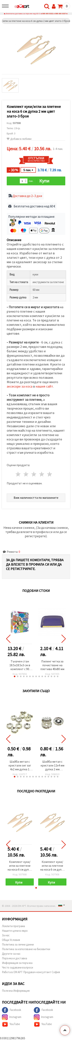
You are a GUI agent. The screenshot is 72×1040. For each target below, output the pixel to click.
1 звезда (18, 474)
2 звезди (26, 474)
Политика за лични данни (18, 944)
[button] (14, 676)
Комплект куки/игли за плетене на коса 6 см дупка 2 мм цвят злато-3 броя (19, 866)
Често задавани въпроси (17, 967)
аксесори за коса (19, 386)
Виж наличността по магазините (36, 497)
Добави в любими (19, 138)
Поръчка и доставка (14, 958)
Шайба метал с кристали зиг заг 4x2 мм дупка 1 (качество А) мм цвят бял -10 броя (20, 766)
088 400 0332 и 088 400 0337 (54, 14)
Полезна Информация (16, 990)
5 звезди (50, 474)
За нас (6, 935)
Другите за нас (11, 953)
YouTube (11, 1024)
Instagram (11, 1017)
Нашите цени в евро (15, 930)
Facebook (11, 1010)
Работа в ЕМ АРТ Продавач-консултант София (31, 972)
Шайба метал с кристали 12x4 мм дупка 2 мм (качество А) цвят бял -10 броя (52, 766)
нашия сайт (44, 386)
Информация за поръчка (17, 963)
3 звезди (34, 474)
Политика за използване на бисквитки (26, 949)
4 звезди (42, 474)
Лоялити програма (13, 926)
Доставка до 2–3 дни (27, 196)
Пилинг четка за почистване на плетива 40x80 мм (52, 665)
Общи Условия (11, 940)
